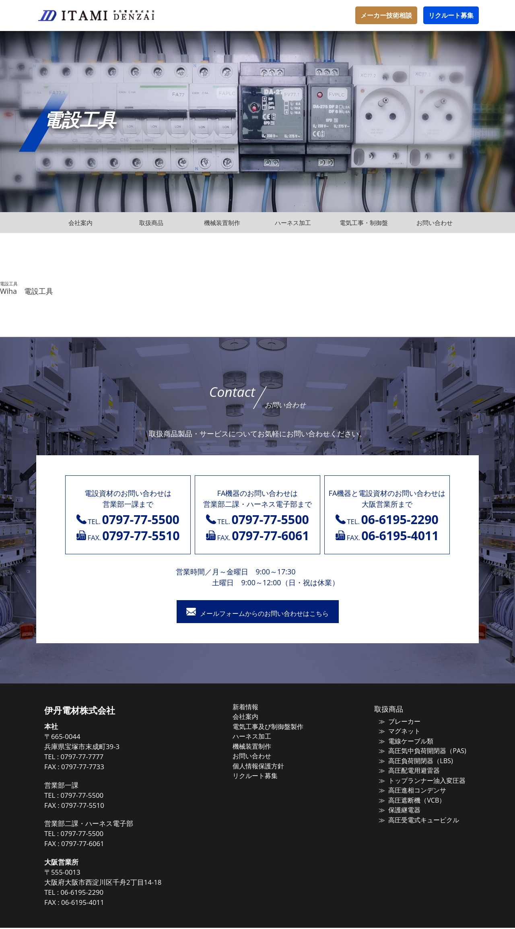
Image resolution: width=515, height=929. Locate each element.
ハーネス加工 (260, 736)
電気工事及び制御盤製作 (275, 727)
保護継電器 (399, 807)
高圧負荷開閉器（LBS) (414, 760)
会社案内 (254, 717)
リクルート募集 (451, 15)
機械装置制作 (260, 746)
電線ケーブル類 (405, 741)
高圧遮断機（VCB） (410, 798)
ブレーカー (399, 722)
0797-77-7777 (96, 758)
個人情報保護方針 (266, 765)
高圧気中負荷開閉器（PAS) (420, 751)
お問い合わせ (260, 755)
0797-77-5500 (96, 796)
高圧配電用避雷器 (408, 770)
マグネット (399, 732)
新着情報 (254, 708)
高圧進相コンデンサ (411, 788)
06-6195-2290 (96, 893)
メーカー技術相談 (386, 15)
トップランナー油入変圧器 (420, 779)
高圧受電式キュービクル (417, 817)
